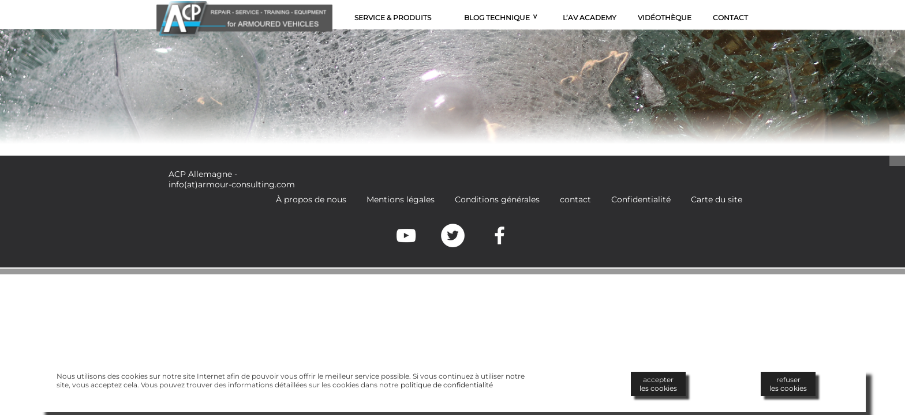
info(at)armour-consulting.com (232, 184)
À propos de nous (311, 199)
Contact (730, 17)
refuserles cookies (788, 384)
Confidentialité (641, 199)
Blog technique (497, 17)
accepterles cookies (658, 384)
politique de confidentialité (447, 384)
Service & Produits (392, 17)
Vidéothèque (664, 17)
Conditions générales (497, 199)
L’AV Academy (589, 17)
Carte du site (716, 199)
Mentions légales (401, 199)
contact (575, 199)
